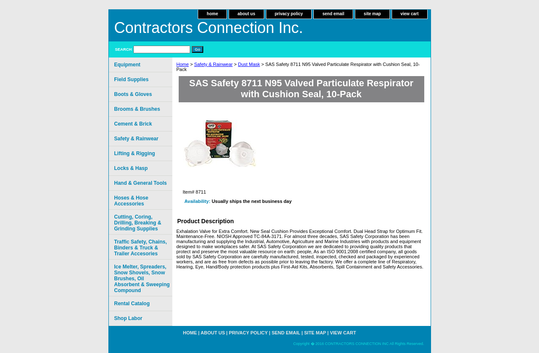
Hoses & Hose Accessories (131, 201)
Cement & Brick (133, 124)
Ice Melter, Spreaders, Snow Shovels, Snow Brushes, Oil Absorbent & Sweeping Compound (142, 278)
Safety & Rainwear (213, 64)
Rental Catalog (132, 303)
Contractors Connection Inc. (208, 27)
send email (333, 13)
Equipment (127, 65)
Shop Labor (128, 318)
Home (183, 64)
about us (246, 13)
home (212, 13)
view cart (410, 13)
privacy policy (289, 13)
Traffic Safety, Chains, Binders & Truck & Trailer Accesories (140, 248)
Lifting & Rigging (134, 153)
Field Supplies (131, 79)
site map (372, 13)
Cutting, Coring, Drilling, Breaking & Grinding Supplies (137, 223)
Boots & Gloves (133, 94)
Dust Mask (249, 64)
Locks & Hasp (131, 168)
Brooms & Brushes (137, 109)
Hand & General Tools (140, 183)
